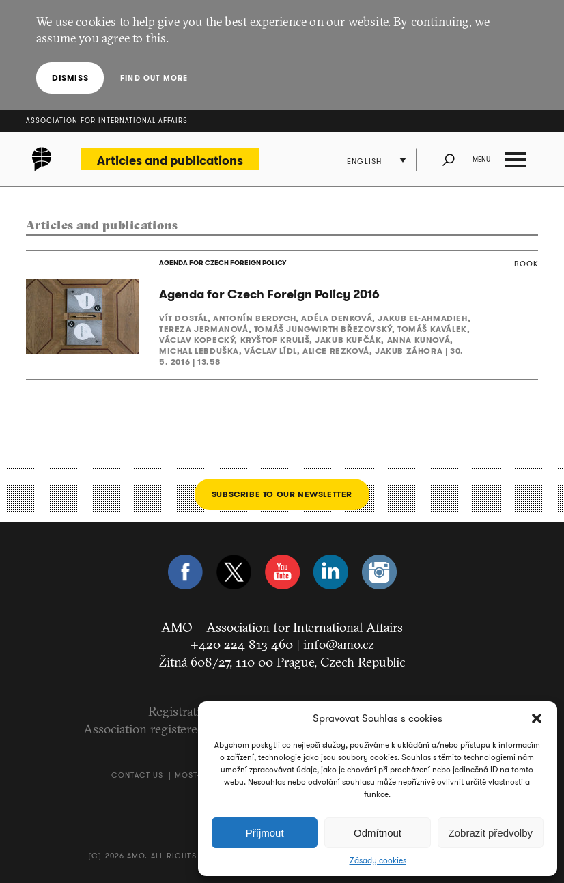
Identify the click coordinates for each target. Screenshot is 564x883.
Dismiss (70, 77)
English (364, 161)
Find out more (154, 77)
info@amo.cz (338, 644)
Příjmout (265, 833)
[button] (537, 718)
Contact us (137, 775)
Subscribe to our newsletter (282, 494)
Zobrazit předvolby (491, 833)
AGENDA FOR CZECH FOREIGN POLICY (222, 262)
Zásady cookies (378, 860)
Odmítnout (377, 833)
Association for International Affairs (107, 120)
